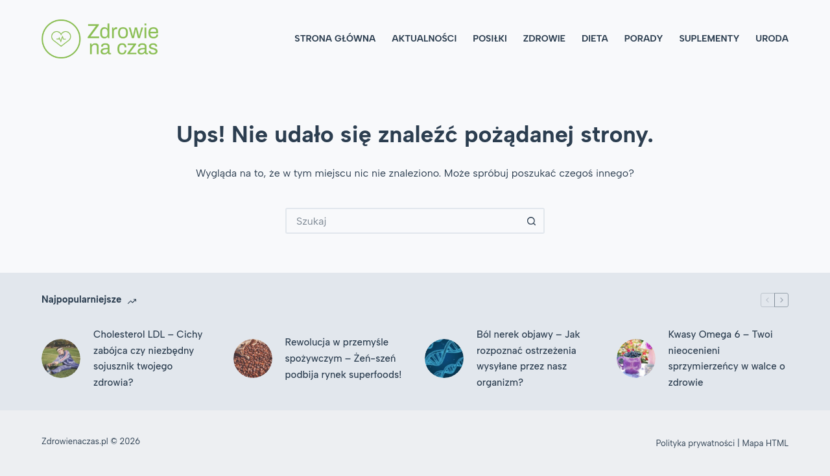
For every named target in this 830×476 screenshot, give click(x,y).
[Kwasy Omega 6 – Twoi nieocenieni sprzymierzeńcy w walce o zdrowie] (636, 358)
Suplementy (709, 38)
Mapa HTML (765, 443)
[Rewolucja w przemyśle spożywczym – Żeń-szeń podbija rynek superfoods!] (252, 358)
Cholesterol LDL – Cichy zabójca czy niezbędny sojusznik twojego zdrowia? (147, 358)
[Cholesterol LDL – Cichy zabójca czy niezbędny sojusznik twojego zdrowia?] (61, 358)
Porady (643, 38)
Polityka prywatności (695, 443)
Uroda (771, 38)
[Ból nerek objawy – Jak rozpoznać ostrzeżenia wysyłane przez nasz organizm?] (444, 358)
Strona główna (334, 38)
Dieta (595, 38)
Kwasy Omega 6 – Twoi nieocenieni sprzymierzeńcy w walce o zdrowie (727, 358)
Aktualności (424, 38)
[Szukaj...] (402, 221)
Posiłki (490, 38)
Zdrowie (544, 38)
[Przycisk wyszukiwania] (532, 221)
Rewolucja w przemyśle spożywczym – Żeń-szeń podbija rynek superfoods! (343, 358)
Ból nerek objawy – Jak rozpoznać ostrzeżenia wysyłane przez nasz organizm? (528, 358)
